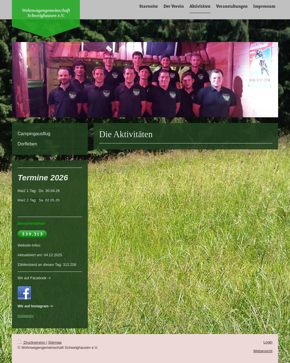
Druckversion (32, 342)
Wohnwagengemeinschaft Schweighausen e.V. (46, 13)
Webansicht (262, 351)
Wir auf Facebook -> (34, 278)
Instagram (26, 316)
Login (267, 342)
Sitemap (55, 342)
